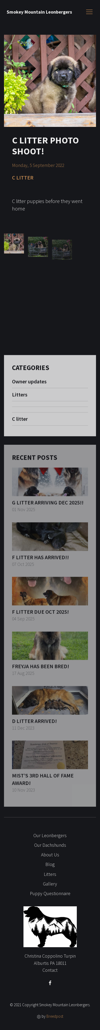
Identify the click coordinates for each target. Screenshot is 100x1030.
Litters (19, 397)
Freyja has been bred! (40, 669)
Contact (50, 970)
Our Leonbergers (50, 835)
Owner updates (29, 384)
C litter (20, 421)
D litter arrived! (34, 724)
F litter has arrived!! (40, 560)
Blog (50, 864)
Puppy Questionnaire (50, 893)
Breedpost (54, 1016)
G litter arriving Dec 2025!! (47, 506)
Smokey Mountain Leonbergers (39, 12)
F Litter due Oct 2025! (40, 615)
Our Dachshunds (50, 845)
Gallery (50, 884)
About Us (50, 855)
